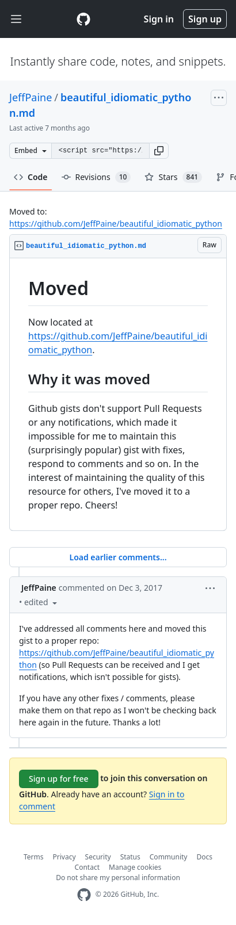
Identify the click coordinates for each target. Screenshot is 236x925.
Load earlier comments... (117, 557)
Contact (87, 867)
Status (130, 857)
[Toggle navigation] (16, 19)
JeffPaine (30, 97)
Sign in (159, 19)
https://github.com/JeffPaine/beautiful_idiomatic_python (115, 223)
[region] (118, 394)
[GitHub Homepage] (84, 895)
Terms (34, 857)
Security (98, 857)
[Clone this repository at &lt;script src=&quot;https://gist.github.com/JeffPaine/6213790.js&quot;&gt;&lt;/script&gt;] (100, 151)
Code (31, 176)
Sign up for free (59, 778)
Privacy (64, 857)
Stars (173, 177)
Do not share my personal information (118, 877)
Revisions (96, 177)
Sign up (205, 19)
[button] (159, 151)
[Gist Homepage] (83, 19)
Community (169, 857)
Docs (204, 857)
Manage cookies (135, 867)
